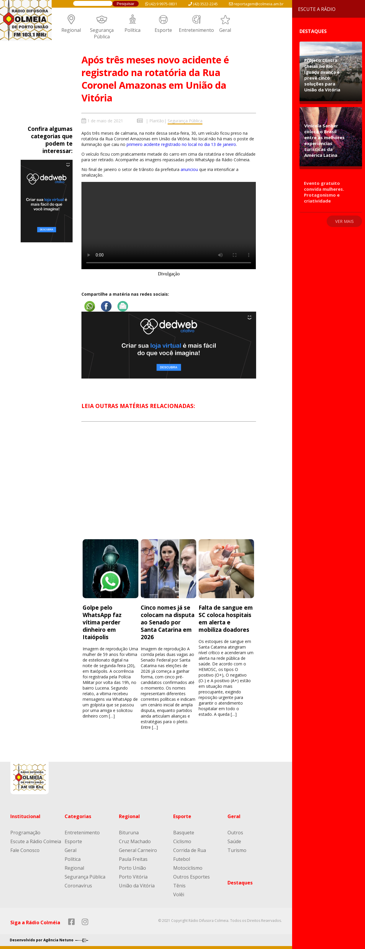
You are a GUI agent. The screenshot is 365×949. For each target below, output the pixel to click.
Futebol (181, 859)
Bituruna (129, 832)
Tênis (179, 885)
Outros (235, 832)
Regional (71, 30)
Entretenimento (196, 30)
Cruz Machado (135, 841)
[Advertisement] (169, 486)
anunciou (190, 169)
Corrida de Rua (189, 850)
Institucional (25, 816)
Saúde (234, 841)
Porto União (132, 868)
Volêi (178, 894)
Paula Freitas (133, 859)
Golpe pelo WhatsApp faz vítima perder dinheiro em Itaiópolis (102, 622)
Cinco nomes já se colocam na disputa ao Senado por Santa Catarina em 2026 (167, 622)
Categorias (78, 816)
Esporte (163, 30)
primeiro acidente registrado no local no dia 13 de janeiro (181, 144)
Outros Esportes (191, 877)
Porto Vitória (133, 877)
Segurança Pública (102, 33)
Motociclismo (187, 868)
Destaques (240, 882)
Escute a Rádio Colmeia (35, 841)
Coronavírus (78, 885)
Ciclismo (182, 841)
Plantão (156, 121)
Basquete (183, 832)
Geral (225, 30)
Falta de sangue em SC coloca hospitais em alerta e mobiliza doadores (226, 618)
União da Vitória (137, 885)
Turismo (236, 850)
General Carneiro (138, 850)
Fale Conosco (25, 850)
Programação (25, 832)
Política (132, 30)
